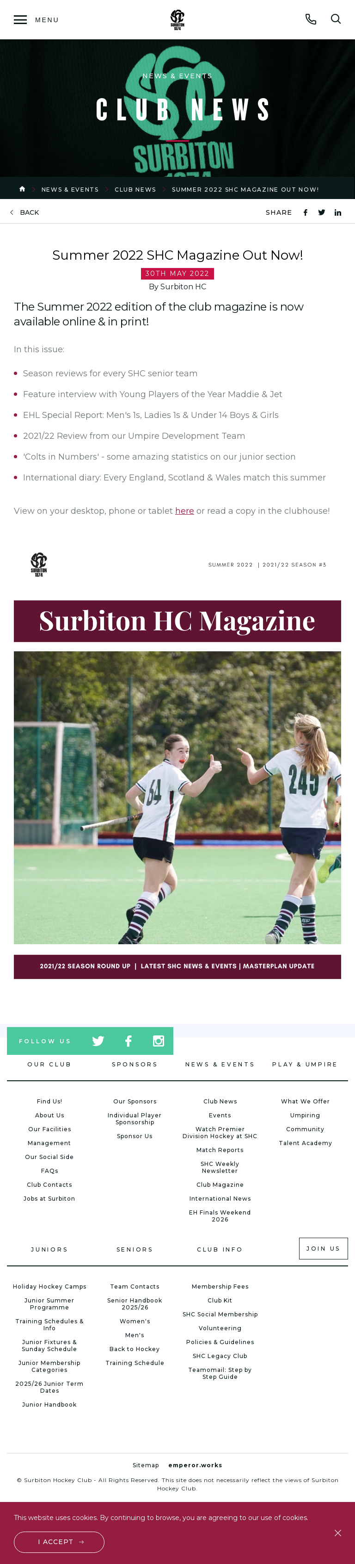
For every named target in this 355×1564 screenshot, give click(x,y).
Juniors (49, 1249)
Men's (134, 1335)
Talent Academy (305, 1143)
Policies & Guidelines (220, 1342)
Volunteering (220, 1328)
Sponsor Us (135, 1136)
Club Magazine (220, 1184)
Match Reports (220, 1150)
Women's (135, 1321)
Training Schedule (135, 1362)
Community (305, 1129)
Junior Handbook (49, 1404)
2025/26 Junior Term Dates (49, 1387)
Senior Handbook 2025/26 (134, 1304)
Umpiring (305, 1115)
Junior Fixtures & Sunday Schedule (49, 1345)
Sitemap (146, 1465)
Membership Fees (220, 1286)
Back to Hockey (135, 1349)
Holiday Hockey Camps (49, 1286)
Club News (135, 189)
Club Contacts (49, 1184)
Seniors (134, 1249)
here (184, 511)
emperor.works (195, 1465)
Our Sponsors (135, 1101)
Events (220, 1115)
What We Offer (305, 1101)
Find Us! (49, 1101)
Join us (323, 1248)
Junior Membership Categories (49, 1366)
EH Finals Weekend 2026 (220, 1216)
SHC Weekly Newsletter (220, 1167)
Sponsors (135, 1064)
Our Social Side (49, 1156)
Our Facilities (49, 1129)
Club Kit (220, 1300)
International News (220, 1198)
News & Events (70, 189)
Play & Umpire (305, 1064)
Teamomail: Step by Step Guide (220, 1373)
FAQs (49, 1170)
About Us (49, 1115)
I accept (55, 1542)
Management (49, 1143)
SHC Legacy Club (220, 1355)
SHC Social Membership (220, 1314)
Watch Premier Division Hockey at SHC (220, 1133)
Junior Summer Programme (49, 1304)
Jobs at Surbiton (49, 1198)
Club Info (220, 1249)
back (29, 213)
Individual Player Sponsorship (135, 1119)
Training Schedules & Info (49, 1325)
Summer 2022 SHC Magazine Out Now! (245, 189)
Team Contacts (134, 1286)
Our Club (49, 1064)
